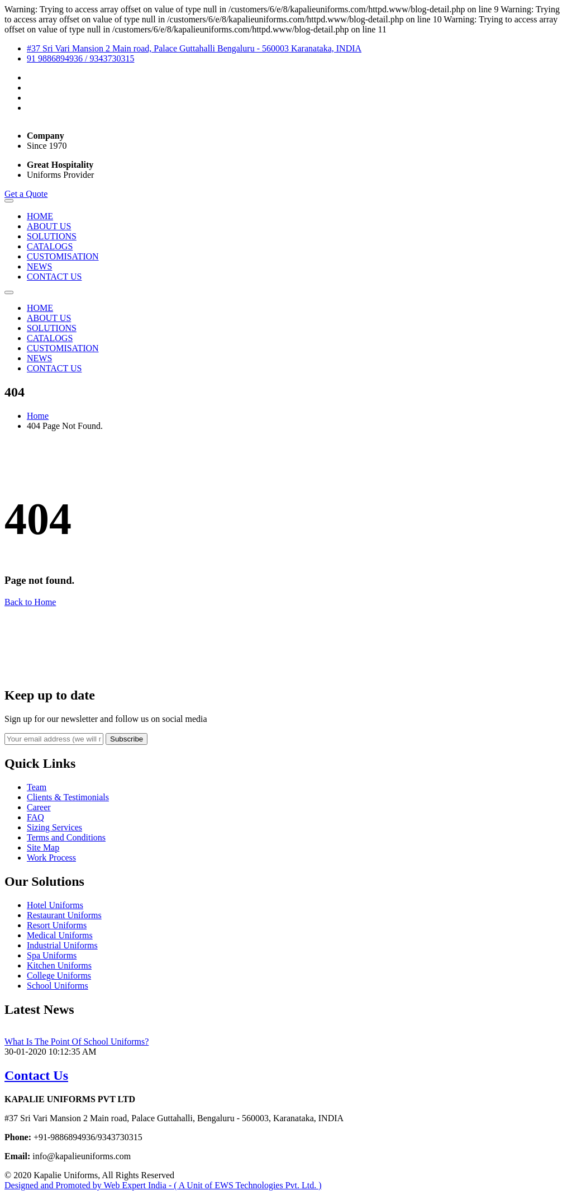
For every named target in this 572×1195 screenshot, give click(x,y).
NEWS (39, 266)
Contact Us (36, 1075)
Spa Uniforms (52, 955)
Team (36, 787)
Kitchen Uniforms (59, 965)
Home (38, 416)
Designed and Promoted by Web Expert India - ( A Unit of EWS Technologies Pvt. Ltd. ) (163, 1185)
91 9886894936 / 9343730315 (80, 58)
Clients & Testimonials (68, 797)
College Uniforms (59, 975)
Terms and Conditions (66, 837)
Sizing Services (54, 827)
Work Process (51, 857)
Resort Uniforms (57, 925)
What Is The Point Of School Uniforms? (76, 1041)
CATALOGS (50, 246)
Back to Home (30, 602)
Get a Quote (25, 194)
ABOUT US (49, 226)
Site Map (43, 847)
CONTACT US (54, 276)
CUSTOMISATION (63, 256)
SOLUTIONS (52, 236)
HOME (40, 216)
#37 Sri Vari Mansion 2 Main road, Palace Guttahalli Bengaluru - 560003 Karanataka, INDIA (194, 48)
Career (39, 807)
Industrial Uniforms (62, 945)
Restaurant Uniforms (64, 915)
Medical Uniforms (60, 935)
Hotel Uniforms (55, 905)
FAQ (35, 817)
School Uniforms (57, 985)
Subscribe (126, 739)
